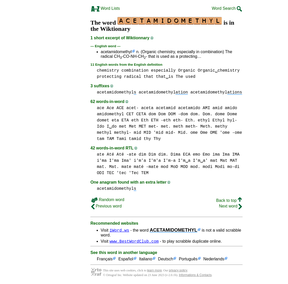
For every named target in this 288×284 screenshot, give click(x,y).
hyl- (232, 120)
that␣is (164, 77)
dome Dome (226, 114)
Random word (107, 199)
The (179, 77)
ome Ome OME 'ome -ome (216, 133)
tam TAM (105, 139)
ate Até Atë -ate (116, 154)
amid (217, 108)
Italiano (145, 260)
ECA (186, 154)
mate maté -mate (139, 167)
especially (163, 70)
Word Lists (105, 8)
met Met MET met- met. (145, 126)
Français (104, 260)
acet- (132, 108)
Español (125, 260)
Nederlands (213, 260)
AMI (206, 108)
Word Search (227, 8)
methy (221, 126)
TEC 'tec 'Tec (123, 173)
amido (231, 108)
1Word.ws (119, 230)
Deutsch (165, 260)
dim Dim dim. (153, 154)
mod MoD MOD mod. (180, 167)
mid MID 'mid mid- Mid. (161, 133)
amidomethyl (110, 114)
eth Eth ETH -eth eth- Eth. (163, 120)
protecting (109, 77)
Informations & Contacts (195, 276)
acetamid (166, 108)
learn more (154, 271)
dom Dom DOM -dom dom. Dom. (181, 114)
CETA (141, 114)
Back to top (229, 200)
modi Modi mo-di (221, 167)
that (148, 77)
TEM (145, 173)
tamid (135, 139)
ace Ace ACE (110, 108)
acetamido (189, 108)
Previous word (106, 206)
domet (103, 120)
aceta (147, 108)
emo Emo (201, 154)
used (190, 77)
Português (188, 260)
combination (135, 70)
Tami (121, 139)
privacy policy (178, 271)
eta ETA (120, 120)
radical (132, 77)
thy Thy (152, 139)
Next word (230, 206)
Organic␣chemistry (219, 70)
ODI (100, 173)
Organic (186, 70)
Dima (175, 154)
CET (130, 114)
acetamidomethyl (116, 52)
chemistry (108, 70)
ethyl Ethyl (211, 120)
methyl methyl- (114, 133)
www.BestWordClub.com (134, 242)
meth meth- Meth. (193, 126)
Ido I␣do (107, 126)
